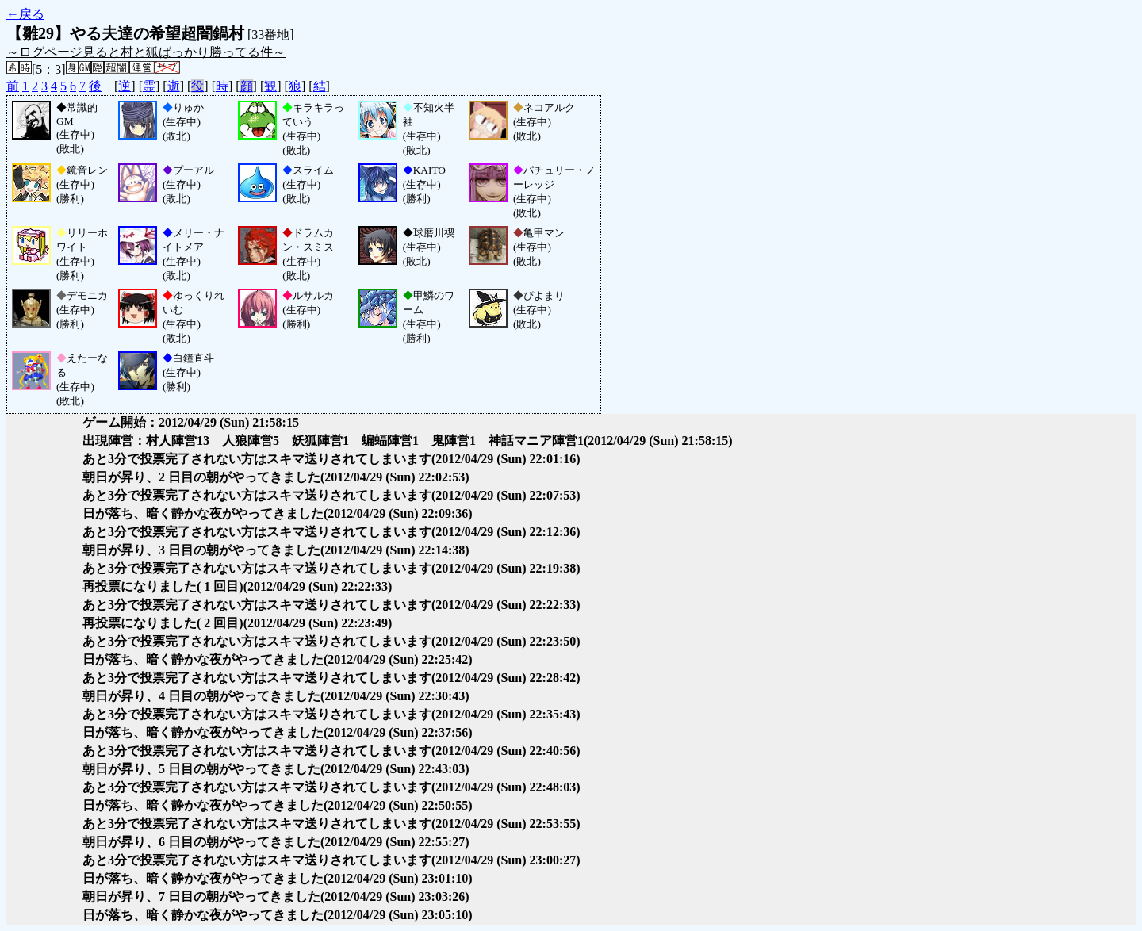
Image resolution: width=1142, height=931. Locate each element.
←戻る (25, 14)
